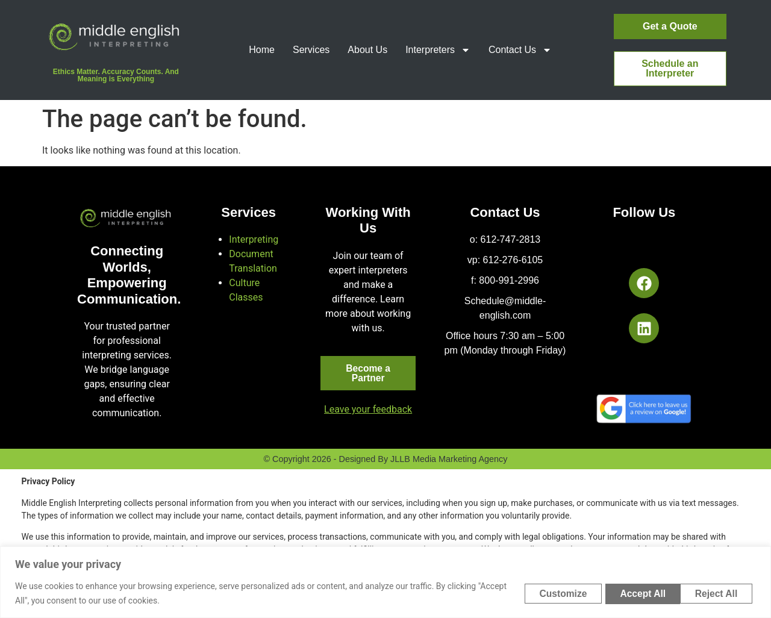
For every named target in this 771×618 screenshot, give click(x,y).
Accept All (715, 593)
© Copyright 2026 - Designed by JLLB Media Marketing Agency (386, 459)
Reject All (632, 593)
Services (311, 50)
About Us (367, 50)
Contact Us (520, 50)
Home (262, 50)
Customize (547, 593)
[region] (385, 582)
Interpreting (253, 239)
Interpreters (437, 50)
